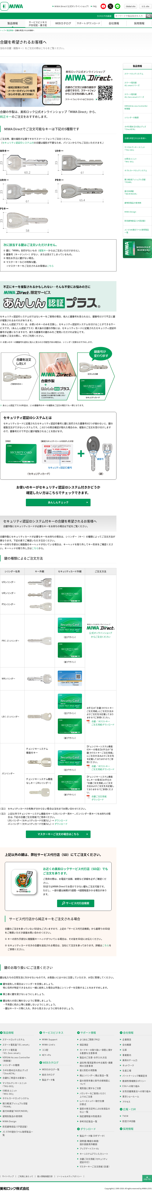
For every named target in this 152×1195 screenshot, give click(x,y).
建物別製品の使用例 (133, 203)
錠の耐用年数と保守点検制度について (95, 1082)
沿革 (124, 1050)
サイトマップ (8, 1176)
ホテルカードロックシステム (136, 170)
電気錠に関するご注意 (90, 1088)
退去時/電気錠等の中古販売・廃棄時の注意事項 (96, 1064)
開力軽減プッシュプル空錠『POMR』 (135, 181)
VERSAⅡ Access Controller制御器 (136, 107)
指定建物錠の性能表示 (91, 1116)
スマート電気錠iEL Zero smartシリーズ (134, 95)
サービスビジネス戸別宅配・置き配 (38, 23)
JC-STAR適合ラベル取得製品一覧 (137, 231)
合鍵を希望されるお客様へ (136, 138)
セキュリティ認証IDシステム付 (18, 143)
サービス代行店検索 (75, 903)
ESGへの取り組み (131, 1086)
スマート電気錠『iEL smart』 (16, 1045)
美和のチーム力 (129, 1060)
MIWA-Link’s (48, 1045)
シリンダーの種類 (132, 117)
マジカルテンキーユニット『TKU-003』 (135, 148)
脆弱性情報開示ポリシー (134, 1081)
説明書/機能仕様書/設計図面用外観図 (89, 1142)
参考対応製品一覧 (88, 1121)
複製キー (43, 250)
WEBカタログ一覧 (51, 1069)
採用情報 (139, 23)
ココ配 (45, 1050)
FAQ (95, 6)
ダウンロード (60, 820)
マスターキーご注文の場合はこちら (58, 834)
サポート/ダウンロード (88, 23)
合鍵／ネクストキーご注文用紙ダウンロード (103, 723)
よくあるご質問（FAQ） (90, 1040)
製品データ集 (48, 1080)
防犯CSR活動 (129, 1121)
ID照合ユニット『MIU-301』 (131, 160)
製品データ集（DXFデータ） (92, 1136)
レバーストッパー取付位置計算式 (92, 1102)
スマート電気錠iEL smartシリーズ (132, 84)
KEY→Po (46, 1055)
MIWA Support (49, 1040)
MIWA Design (130, 212)
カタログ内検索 (104, 16)
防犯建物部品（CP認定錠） (135, 221)
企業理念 (126, 1040)
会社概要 (126, 1045)
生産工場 (126, 1071)
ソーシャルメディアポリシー (69, 1176)
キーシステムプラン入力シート (94, 1154)
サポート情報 (88, 1032)
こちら (50, 266)
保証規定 (84, 1045)
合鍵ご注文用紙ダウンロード (99, 798)
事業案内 (126, 1055)
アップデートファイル (89, 1149)
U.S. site (145, 6)
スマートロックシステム (134, 74)
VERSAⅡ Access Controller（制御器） (16, 1059)
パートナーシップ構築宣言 (134, 1076)
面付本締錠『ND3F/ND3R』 (131, 192)
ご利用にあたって (25, 1176)
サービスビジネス (53, 1032)
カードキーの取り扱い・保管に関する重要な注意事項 (96, 1051)
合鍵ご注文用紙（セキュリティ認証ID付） (94, 1160)
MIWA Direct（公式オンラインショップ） (71, 6)
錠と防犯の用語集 (88, 1070)
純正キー (6, 116)
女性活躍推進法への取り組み (136, 1091)
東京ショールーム (130, 1096)
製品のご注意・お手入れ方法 (93, 1057)
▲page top (147, 1178)
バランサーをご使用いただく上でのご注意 (93, 1095)
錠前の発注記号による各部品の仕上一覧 (95, 1110)
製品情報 (12, 23)
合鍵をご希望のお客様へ (14, 1078)
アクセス (126, 1102)
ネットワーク (128, 1065)
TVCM (125, 1116)
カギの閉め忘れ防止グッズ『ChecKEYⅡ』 (135, 128)
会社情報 (114, 23)
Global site (131, 6)
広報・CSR (129, 1109)
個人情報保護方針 (45, 1176)
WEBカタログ (63, 23)
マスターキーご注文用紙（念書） (95, 1167)
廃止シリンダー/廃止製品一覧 (94, 1075)
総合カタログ (48, 1075)
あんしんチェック (58, 502)
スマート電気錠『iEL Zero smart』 (12, 1051)
